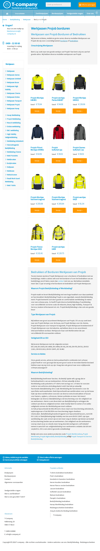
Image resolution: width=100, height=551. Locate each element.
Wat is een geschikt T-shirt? (15, 497)
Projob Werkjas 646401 (37, 99)
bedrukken (74, 41)
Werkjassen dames (12, 75)
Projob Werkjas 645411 (79, 99)
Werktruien (9, 171)
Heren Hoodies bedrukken (60, 482)
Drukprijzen (9, 473)
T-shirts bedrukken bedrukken (61, 473)
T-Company (57, 515)
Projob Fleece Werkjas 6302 (36, 248)
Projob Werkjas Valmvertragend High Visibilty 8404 (38, 200)
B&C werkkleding (12, 130)
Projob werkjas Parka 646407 (58, 99)
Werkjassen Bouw (12, 82)
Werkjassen (10, 71)
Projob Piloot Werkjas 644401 (37, 148)
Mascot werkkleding (12, 123)
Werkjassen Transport (13, 101)
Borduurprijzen (57, 13)
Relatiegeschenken (87, 542)
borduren (63, 41)
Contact (39, 20)
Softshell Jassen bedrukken (60, 492)
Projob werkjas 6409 (58, 248)
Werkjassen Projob (12, 105)
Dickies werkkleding (12, 126)
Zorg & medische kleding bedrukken (64, 511)
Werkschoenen (11, 175)
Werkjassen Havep (12, 108)
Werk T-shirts (10, 185)
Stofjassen (9, 167)
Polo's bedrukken (56, 476)
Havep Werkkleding (12, 115)
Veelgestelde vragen (75, 13)
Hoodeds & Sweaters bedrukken (62, 479)
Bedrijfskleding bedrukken (60, 501)
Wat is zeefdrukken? (12, 493)
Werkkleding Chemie (13, 152)
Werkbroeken (10, 159)
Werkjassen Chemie (12, 93)
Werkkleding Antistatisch (14, 141)
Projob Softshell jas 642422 (57, 149)
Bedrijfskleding (73, 542)
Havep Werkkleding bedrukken (61, 504)
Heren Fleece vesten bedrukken (62, 485)
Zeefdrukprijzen (42, 13)
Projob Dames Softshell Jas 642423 (79, 149)
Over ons (90, 13)
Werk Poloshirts (11, 156)
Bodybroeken (10, 163)
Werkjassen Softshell (13, 79)
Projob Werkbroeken (74, 434)
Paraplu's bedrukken (57, 498)
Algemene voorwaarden (14, 482)
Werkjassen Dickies (12, 97)
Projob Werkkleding (12, 119)
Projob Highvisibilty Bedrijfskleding (53, 436)
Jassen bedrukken (57, 488)
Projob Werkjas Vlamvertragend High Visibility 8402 (59, 200)
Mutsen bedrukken (57, 495)
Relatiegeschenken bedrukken (61, 507)
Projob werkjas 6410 (79, 198)
